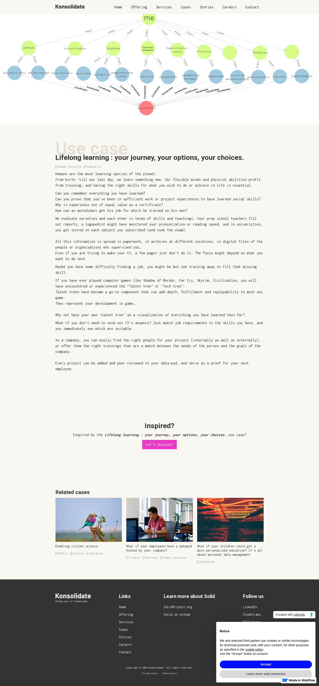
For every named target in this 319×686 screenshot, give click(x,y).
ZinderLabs (252, 614)
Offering (139, 7)
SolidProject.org (178, 607)
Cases (186, 7)
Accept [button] (266, 664)
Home (118, 7)
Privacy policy (150, 673)
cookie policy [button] (254, 649)
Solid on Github (177, 614)
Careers (229, 7)
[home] (70, 6)
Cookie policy (169, 673)
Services (164, 7)
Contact (252, 7)
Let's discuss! (159, 444)
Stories (207, 7)
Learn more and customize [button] (265, 674)
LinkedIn (250, 607)
